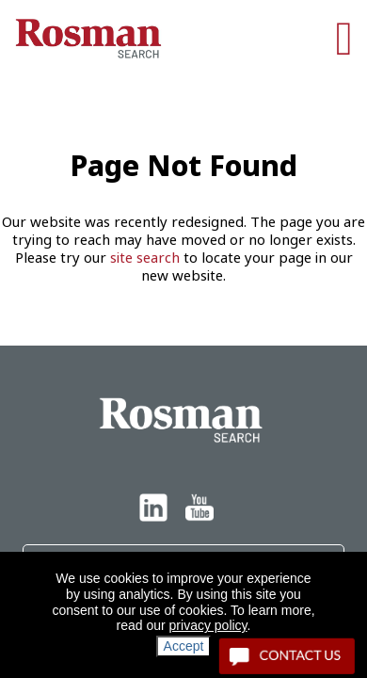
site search (145, 258)
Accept (184, 646)
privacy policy (208, 625)
